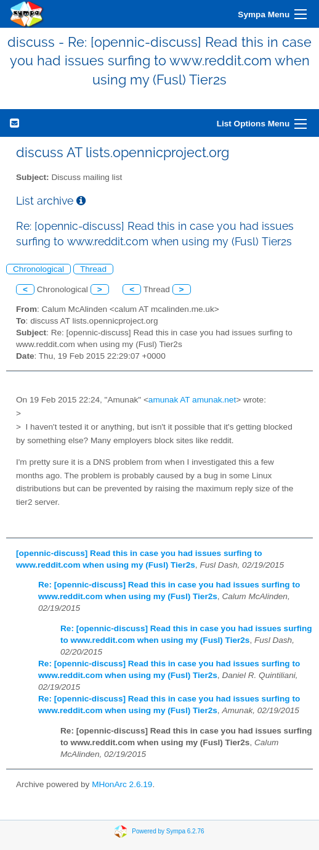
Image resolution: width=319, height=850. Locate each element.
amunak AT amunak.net (192, 399)
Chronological (38, 269)
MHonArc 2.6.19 (122, 784)
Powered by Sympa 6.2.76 (168, 830)
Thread (93, 269)
